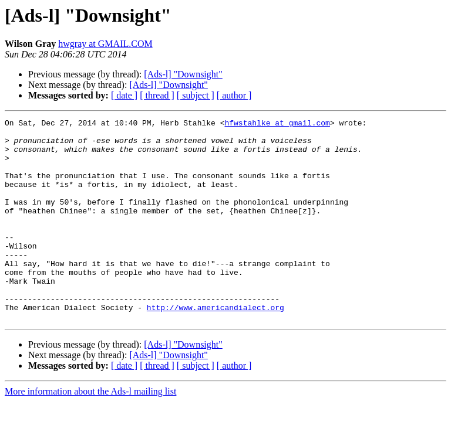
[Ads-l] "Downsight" (183, 74)
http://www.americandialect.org (215, 346)
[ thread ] (157, 95)
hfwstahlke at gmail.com (276, 124)
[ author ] (234, 95)
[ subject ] (195, 95)
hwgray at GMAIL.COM (105, 44)
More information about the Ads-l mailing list (90, 432)
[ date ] (124, 95)
